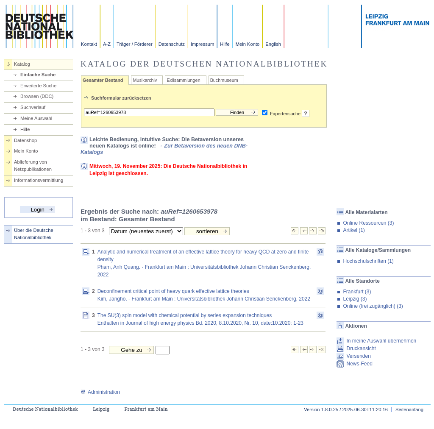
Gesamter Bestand (103, 80)
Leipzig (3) (355, 299)
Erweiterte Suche (38, 85)
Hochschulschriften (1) (368, 261)
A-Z (107, 44)
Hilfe (224, 44)
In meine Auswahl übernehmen (381, 341)
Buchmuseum (224, 80)
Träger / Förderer (135, 44)
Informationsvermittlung (38, 180)
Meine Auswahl (36, 118)
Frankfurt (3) (357, 292)
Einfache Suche (38, 74)
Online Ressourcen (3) (368, 223)
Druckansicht (361, 348)
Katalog (22, 64)
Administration (100, 392)
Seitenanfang (409, 409)
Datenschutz (172, 44)
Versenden (358, 356)
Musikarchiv (145, 80)
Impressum (202, 44)
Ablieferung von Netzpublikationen (33, 165)
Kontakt (89, 44)
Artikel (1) (353, 230)
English (273, 44)
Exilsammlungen (183, 80)
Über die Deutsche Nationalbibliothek (33, 234)
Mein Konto (248, 44)
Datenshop (25, 140)
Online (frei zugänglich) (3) (373, 306)
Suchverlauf (32, 107)
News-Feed (359, 364)
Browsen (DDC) (36, 96)
